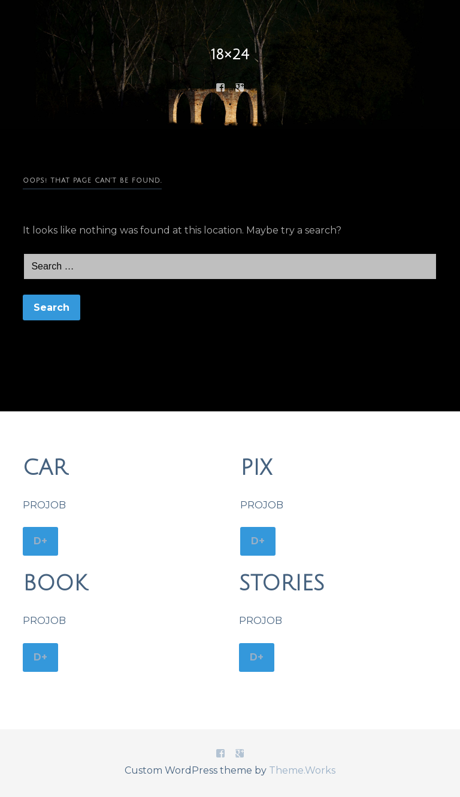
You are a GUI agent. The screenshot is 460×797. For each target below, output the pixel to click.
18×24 (230, 54)
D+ (40, 541)
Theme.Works (302, 770)
